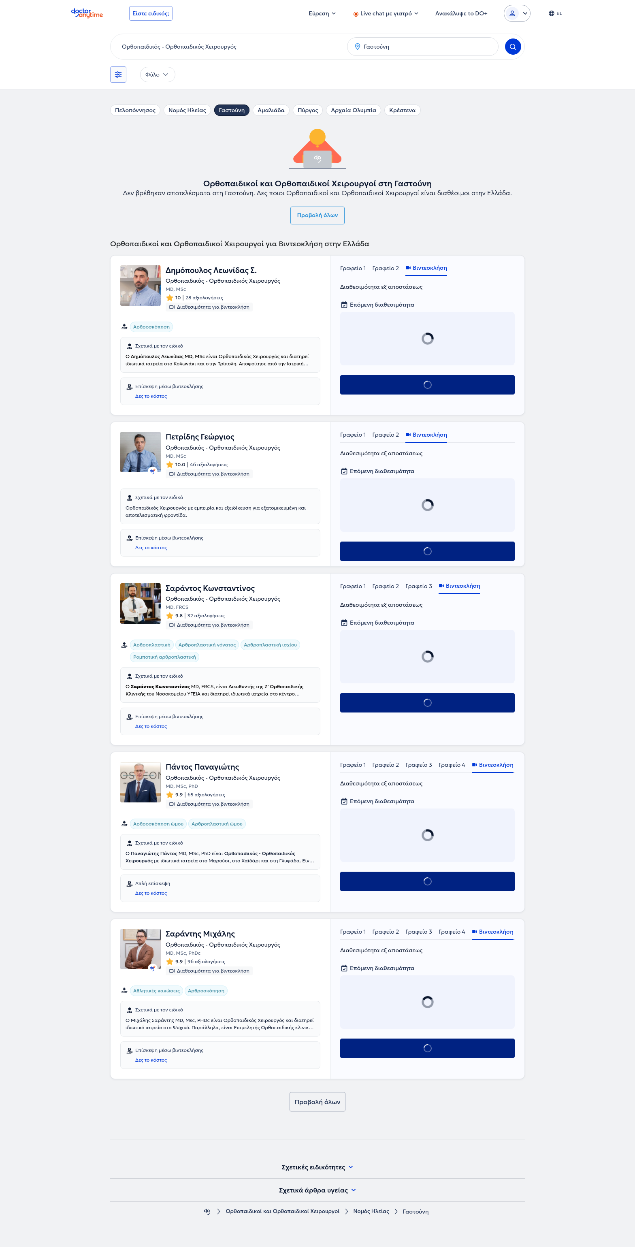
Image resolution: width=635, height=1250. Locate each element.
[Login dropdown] (517, 13)
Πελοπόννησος (135, 110)
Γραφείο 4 (452, 766)
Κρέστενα (402, 110)
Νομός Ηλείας (187, 110)
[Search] (513, 46)
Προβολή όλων (317, 215)
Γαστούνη (232, 110)
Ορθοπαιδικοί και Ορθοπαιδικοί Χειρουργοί (281, 1214)
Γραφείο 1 (353, 268)
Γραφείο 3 (418, 587)
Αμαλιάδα (271, 110)
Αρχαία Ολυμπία (353, 110)
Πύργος (308, 110)
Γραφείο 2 (386, 268)
